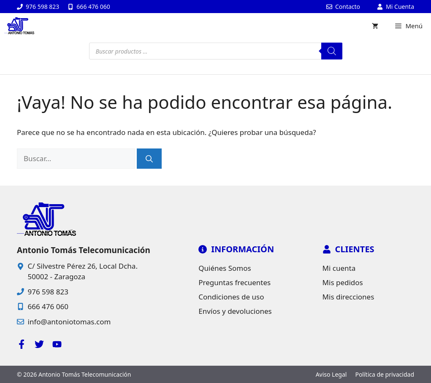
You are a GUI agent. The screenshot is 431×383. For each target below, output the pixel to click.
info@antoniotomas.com (69, 321)
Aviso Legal (331, 374)
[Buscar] (149, 158)
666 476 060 (48, 306)
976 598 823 (48, 292)
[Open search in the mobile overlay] (215, 51)
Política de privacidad (384, 374)
